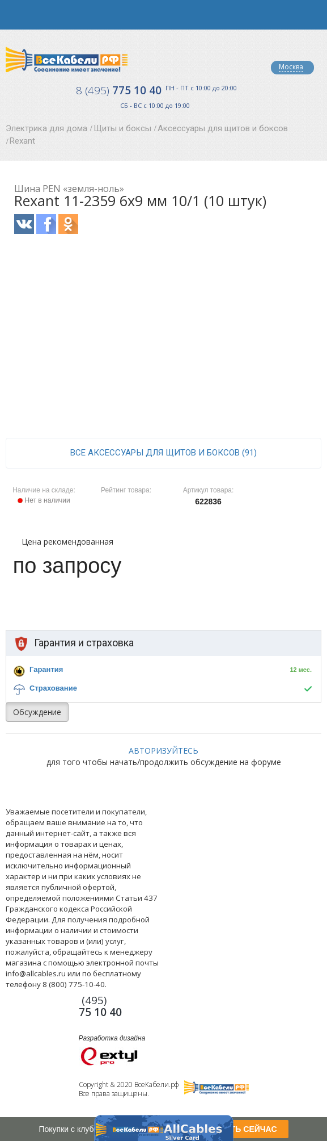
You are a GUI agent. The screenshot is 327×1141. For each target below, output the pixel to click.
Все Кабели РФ (67, 59)
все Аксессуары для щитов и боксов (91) (163, 453)
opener (14, 15)
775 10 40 (119, 90)
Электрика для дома (46, 128)
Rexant (22, 141)
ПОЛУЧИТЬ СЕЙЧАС (237, 1129)
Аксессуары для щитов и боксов (223, 128)
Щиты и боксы (122, 128)
